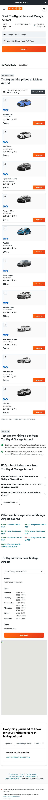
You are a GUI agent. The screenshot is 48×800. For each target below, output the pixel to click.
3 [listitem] (9, 184)
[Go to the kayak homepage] (15, 8)
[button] (45, 2)
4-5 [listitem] (13, 120)
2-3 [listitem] (13, 248)
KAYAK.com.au (13, 774)
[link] (24, 635)
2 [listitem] (4, 120)
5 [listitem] (4, 184)
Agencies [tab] (8, 743)
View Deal (39, 123)
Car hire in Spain (31, 774)
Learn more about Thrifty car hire (18, 757)
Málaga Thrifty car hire (12, 779)
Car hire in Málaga (30, 776)
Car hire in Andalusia (15, 776)
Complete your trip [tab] (23, 743)
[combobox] (7, 26)
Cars (22, 774)
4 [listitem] (4, 152)
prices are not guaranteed (11, 796)
